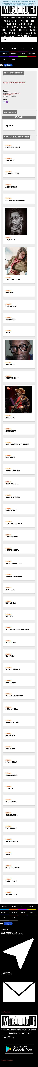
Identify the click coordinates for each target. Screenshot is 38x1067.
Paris (32, 30)
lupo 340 (8, 127)
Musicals (22, 53)
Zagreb (10, 36)
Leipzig (27, 36)
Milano (4, 27)
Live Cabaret (32, 53)
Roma (23, 27)
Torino (32, 27)
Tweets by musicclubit (7, 1060)
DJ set (22, 48)
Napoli (4, 33)
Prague (19, 36)
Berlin (29, 33)
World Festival (13, 53)
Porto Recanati (16, 33)
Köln (3, 30)
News (13, 59)
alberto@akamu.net (8, 94)
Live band (13, 48)
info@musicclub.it (6, 1012)
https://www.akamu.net (14, 82)
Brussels (23, 30)
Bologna (14, 27)
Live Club (32, 48)
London (12, 30)
